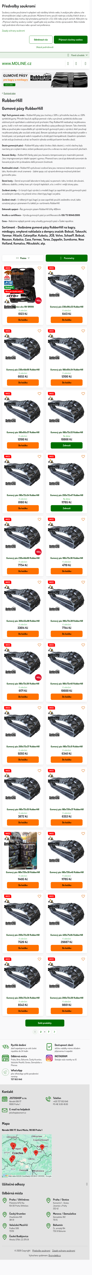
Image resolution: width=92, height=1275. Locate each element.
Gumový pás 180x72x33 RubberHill (67, 432)
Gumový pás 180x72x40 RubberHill (66, 683)
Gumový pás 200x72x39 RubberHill (66, 997)
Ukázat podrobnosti (45, 47)
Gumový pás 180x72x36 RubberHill (66, 558)
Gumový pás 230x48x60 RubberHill (22, 558)
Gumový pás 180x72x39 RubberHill (23, 683)
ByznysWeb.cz (55, 1255)
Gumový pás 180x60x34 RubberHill (66, 369)
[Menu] (86, 63)
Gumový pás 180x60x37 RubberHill (23, 432)
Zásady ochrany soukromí (63, 1250)
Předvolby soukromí (41, 1250)
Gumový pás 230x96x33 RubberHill (66, 306)
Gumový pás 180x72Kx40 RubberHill (67, 872)
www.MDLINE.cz (16, 64)
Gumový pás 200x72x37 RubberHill (22, 746)
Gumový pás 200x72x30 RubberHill (22, 934)
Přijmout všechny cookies (71, 39)
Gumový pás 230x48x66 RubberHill (22, 369)
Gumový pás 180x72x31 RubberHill (67, 746)
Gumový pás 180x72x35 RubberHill (23, 809)
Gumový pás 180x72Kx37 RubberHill (67, 809)
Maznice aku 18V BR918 (23, 306)
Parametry (66, 258)
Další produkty (45, 1023)
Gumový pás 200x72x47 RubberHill (66, 495)
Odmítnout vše (41, 39)
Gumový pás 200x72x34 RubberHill (22, 997)
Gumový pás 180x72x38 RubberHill (67, 620)
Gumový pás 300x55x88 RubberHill (22, 620)
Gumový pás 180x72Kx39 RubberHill (23, 872)
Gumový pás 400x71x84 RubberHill (66, 934)
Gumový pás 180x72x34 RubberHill (23, 495)
